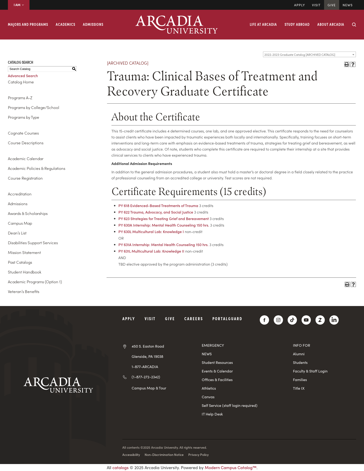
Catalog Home (21, 81)
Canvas (208, 397)
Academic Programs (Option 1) (35, 281)
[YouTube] (306, 320)
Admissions (93, 24)
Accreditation (20, 193)
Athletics (209, 388)
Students (300, 362)
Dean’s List (17, 232)
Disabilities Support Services (33, 242)
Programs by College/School (33, 107)
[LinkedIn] (334, 320)
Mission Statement (24, 252)
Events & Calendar (217, 371)
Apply (299, 5)
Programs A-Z (20, 97)
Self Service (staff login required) (229, 405)
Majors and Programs (28, 24)
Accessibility (131, 454)
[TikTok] (292, 320)
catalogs (120, 467)
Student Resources (217, 362)
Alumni (299, 354)
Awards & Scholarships (28, 213)
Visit (316, 5)
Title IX (299, 388)
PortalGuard (227, 318)
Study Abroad (297, 24)
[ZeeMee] (320, 320)
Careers (193, 318)
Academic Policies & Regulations (36, 168)
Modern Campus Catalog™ (231, 467)
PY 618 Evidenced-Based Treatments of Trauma (158, 205)
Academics (65, 24)
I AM (19, 4)
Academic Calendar (25, 158)
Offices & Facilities (217, 380)
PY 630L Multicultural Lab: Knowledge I (151, 231)
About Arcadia (330, 24)
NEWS (207, 354)
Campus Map (20, 223)
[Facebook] (264, 320)
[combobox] (309, 54)
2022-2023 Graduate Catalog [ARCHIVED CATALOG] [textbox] (299, 54)
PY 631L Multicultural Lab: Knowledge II (151, 251)
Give (332, 5)
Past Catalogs (20, 262)
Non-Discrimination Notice (164, 454)
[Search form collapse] (354, 25)
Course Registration (25, 178)
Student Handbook (24, 271)
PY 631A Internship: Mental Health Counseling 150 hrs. (163, 244)
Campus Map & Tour (149, 387)
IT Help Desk (212, 414)
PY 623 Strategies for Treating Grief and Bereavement (163, 218)
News (348, 5)
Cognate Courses (23, 132)
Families (300, 380)
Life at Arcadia (263, 24)
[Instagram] (278, 320)
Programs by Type (23, 117)
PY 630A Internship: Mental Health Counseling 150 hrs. (163, 224)
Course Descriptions (25, 142)
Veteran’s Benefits (23, 291)
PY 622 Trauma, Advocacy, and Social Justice (155, 211)
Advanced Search (23, 75)
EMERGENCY (213, 345)
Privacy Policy (198, 454)
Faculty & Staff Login (310, 371)
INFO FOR (301, 345)
